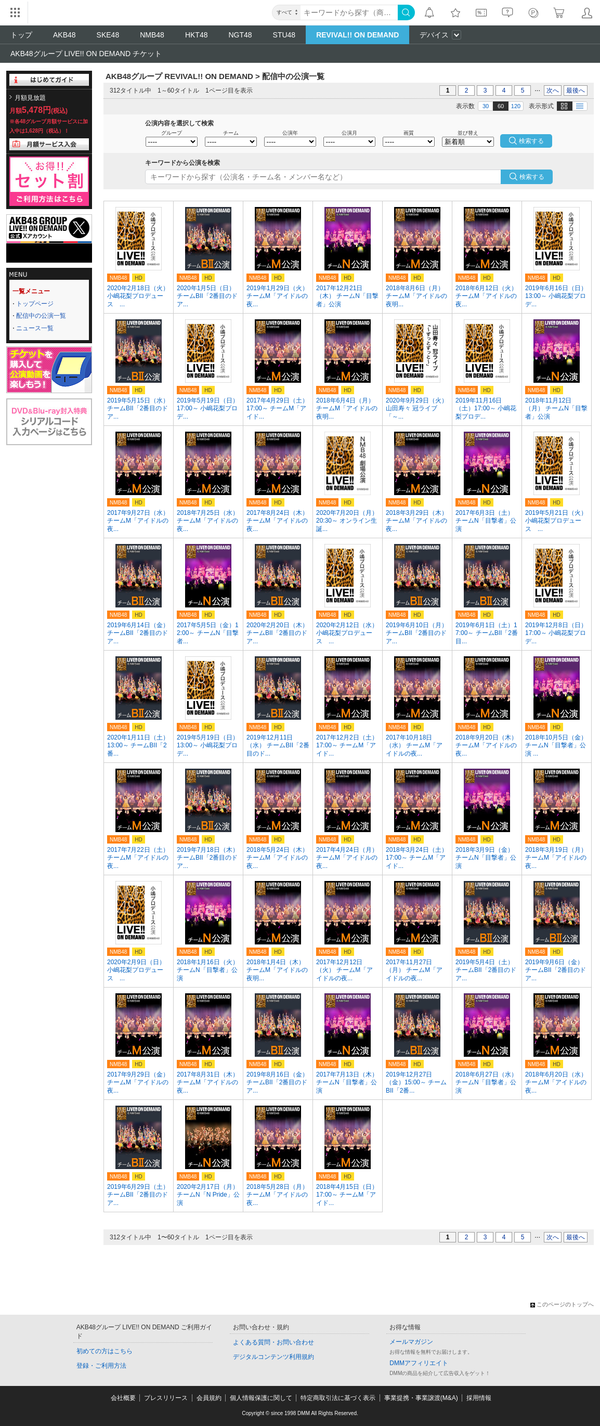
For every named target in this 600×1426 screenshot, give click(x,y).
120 (515, 106)
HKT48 (196, 35)
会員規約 (209, 1398)
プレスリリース (166, 1398)
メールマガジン (411, 1341)
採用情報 (478, 1398)
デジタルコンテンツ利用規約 (273, 1356)
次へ (552, 90)
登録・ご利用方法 (101, 1365)
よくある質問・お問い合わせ (273, 1342)
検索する (531, 176)
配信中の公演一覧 (41, 315)
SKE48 (108, 35)
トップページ (35, 303)
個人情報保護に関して (261, 1398)
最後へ (575, 90)
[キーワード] (349, 12)
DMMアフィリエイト (418, 1363)
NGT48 (240, 35)
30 (485, 106)
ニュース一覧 (35, 328)
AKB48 (64, 35)
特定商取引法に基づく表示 (338, 1398)
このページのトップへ (562, 1304)
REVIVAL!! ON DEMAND (357, 35)
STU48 (284, 35)
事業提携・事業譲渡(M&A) (421, 1398)
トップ (21, 35)
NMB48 (152, 35)
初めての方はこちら (104, 1351)
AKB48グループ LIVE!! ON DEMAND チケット (86, 53)
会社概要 (123, 1398)
